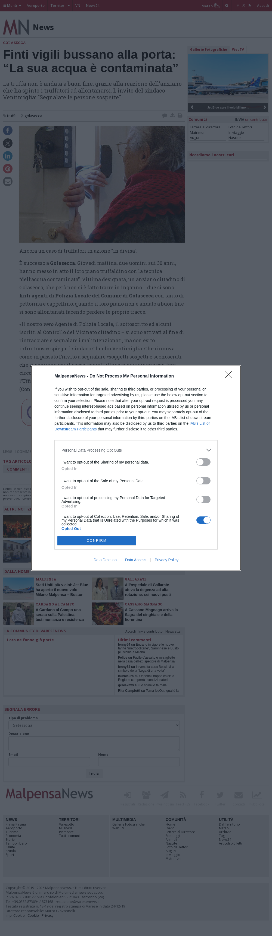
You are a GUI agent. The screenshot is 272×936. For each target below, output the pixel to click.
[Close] (230, 376)
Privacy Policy (166, 560)
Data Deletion (105, 560)
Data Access (135, 560)
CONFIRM (96, 541)
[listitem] (136, 450)
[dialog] (136, 468)
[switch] (203, 462)
